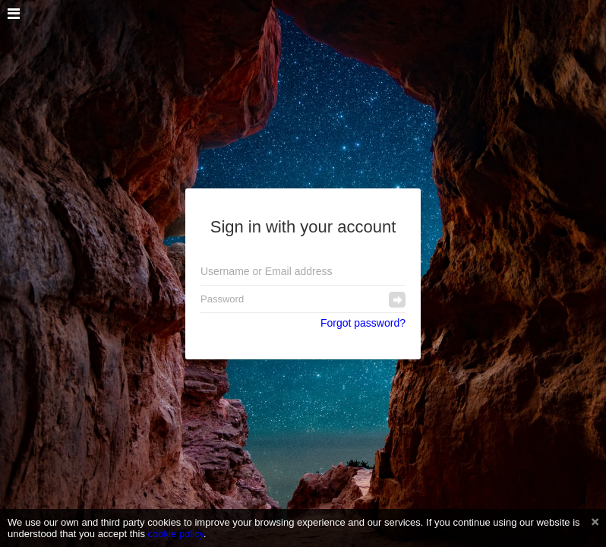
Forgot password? (363, 323)
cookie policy (176, 533)
